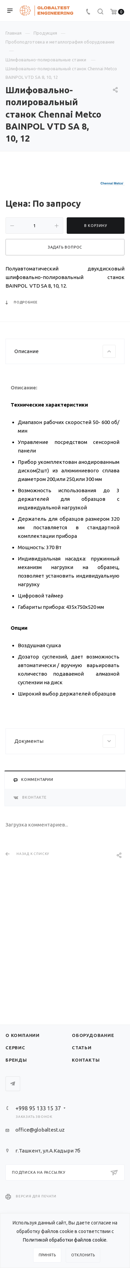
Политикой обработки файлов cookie (64, 1240)
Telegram (12, 1083)
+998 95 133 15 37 (38, 1108)
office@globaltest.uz (40, 1130)
